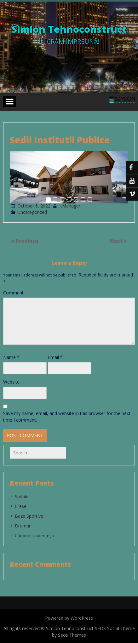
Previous (27, 240)
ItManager (69, 206)
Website (11, 382)
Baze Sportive (29, 516)
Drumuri (23, 526)
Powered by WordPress (69, 618)
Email (55, 357)
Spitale (21, 496)
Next (117, 240)
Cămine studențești (34, 535)
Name (11, 357)
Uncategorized (32, 212)
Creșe (20, 506)
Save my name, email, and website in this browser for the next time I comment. (66, 416)
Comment (13, 293)
